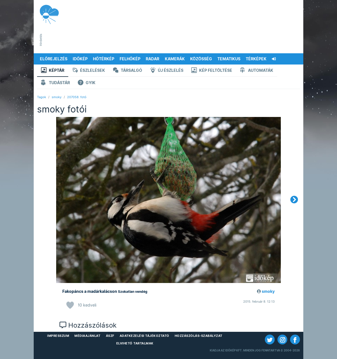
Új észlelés (166, 70)
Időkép (80, 59)
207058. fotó (76, 97)
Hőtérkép (103, 59)
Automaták (256, 70)
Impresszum (58, 336)
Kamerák (175, 59)
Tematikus (228, 59)
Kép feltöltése (211, 70)
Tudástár (55, 83)
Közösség (201, 59)
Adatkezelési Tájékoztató (144, 336)
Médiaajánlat (87, 336)
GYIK (86, 83)
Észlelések (88, 70)
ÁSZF (110, 336)
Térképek (256, 59)
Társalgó (127, 70)
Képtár (52, 70)
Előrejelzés (53, 59)
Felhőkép (130, 59)
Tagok (41, 97)
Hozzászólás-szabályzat (198, 336)
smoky (57, 97)
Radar (152, 59)
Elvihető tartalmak (135, 343)
